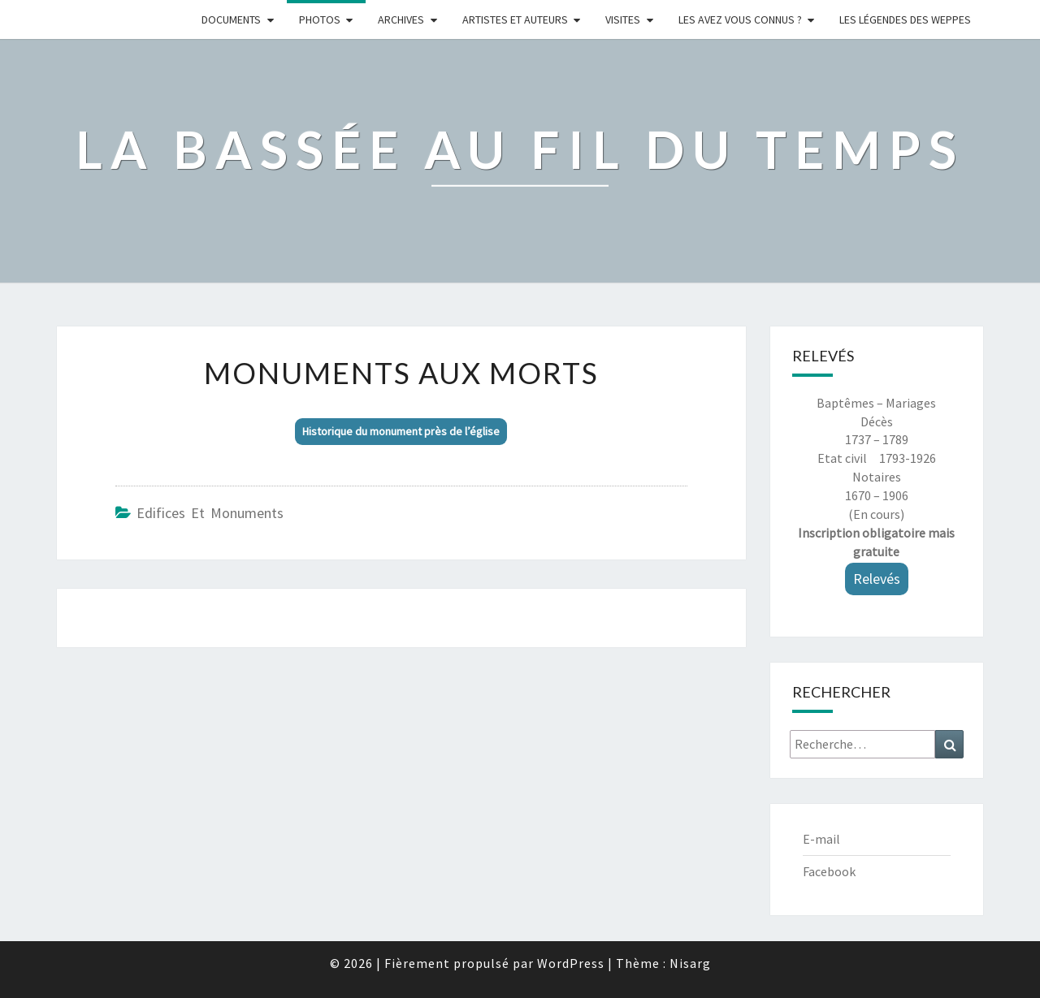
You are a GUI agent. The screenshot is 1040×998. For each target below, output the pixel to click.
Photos (319, 19)
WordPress (570, 963)
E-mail (821, 839)
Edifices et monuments (210, 512)
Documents (231, 19)
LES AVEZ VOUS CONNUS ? (740, 19)
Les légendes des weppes (905, 19)
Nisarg (690, 963)
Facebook (829, 871)
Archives (401, 19)
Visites (622, 19)
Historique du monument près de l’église (401, 431)
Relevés (876, 578)
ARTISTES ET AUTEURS (515, 19)
